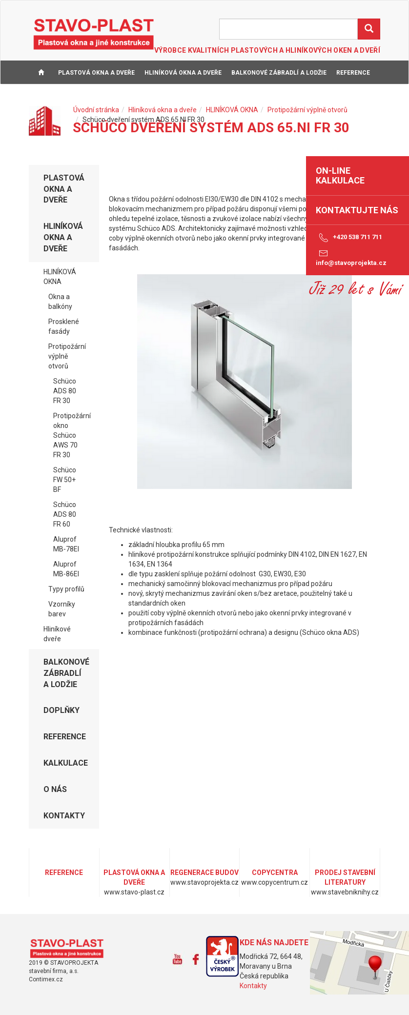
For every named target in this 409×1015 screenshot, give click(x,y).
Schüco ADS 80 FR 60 (64, 514)
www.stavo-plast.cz (70, 948)
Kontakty (253, 986)
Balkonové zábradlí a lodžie (279, 72)
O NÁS (88, 97)
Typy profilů (66, 589)
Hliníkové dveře (57, 634)
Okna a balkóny (60, 301)
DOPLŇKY (61, 710)
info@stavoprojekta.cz (351, 257)
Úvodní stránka (96, 110)
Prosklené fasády (63, 326)
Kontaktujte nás (357, 210)
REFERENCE (353, 72)
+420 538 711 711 (349, 237)
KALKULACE (51, 97)
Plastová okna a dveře (96, 72)
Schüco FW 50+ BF (64, 479)
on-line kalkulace (340, 175)
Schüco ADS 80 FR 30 (64, 391)
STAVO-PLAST (93, 34)
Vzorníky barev (61, 609)
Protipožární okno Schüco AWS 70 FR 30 (72, 435)
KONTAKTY (123, 97)
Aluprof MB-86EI (66, 569)
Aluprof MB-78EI (66, 544)
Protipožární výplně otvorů (307, 110)
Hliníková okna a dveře (183, 72)
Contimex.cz (46, 979)
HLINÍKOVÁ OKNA (232, 110)
